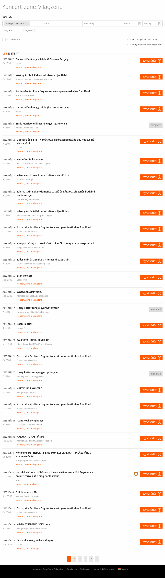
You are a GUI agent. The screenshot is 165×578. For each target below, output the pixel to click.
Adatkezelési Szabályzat (78, 569)
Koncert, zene (22, 67)
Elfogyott (156, 125)
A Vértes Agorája (25, 179)
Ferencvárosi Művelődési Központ (33, 312)
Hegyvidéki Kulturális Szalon (30, 247)
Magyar (123, 569)
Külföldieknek (13, 39)
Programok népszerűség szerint (147, 44)
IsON (18, 63)
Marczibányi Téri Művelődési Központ (34, 344)
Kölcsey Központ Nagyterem (30, 376)
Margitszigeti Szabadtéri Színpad (32, 296)
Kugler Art (21, 328)
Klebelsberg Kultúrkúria (28, 199)
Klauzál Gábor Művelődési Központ (33, 163)
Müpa (18, 480)
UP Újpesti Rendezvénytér (29, 424)
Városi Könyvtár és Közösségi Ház (33, 263)
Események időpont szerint (145, 39)
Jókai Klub (22, 280)
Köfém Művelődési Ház (27, 127)
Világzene (36, 67)
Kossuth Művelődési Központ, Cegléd (34, 215)
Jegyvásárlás (149, 60)
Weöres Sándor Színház (27, 496)
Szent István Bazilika (25, 95)
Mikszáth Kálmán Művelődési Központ (34, 79)
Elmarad (156, 309)
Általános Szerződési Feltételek (48, 569)
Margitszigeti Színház (27, 392)
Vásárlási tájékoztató (104, 569)
